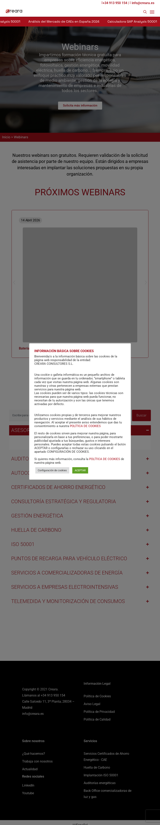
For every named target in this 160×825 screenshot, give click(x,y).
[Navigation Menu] (152, 12)
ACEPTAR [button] (80, 470)
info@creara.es (142, 3)
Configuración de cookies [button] (52, 470)
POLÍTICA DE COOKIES (85, 426)
